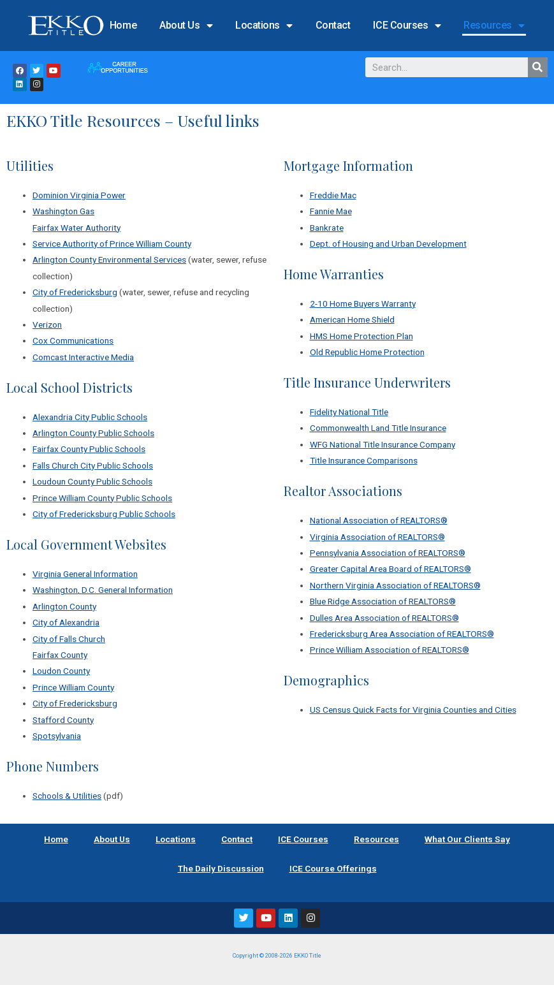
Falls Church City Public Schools (93, 465)
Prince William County (73, 687)
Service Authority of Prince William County (112, 243)
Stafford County (63, 720)
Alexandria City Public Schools (90, 417)
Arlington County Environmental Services (109, 259)
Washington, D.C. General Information (103, 590)
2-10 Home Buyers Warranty (363, 303)
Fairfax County (60, 655)
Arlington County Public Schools (93, 433)
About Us (185, 25)
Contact (333, 25)
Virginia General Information (85, 574)
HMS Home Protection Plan (361, 336)
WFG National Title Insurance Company (382, 444)
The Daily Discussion (221, 868)
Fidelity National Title (349, 412)
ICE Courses (407, 25)
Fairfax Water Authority (76, 228)
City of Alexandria (66, 622)
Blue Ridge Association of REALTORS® (383, 601)
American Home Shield (352, 319)
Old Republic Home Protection (367, 352)
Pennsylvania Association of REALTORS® (387, 553)
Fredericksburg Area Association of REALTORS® (402, 634)
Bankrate (327, 228)
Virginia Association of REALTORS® (377, 537)
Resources (494, 25)
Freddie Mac (333, 195)
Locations (264, 25)
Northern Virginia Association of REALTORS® (395, 585)
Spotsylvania (57, 736)
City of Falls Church (69, 639)
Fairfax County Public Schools (89, 449)
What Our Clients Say (467, 839)
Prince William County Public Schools (102, 498)
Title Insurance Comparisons (364, 460)
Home (123, 25)
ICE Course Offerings (333, 868)
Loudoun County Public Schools (92, 481)
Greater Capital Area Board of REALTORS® (390, 569)
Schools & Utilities (67, 796)
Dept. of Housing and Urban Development (388, 243)
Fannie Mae (331, 211)
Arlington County (64, 606)
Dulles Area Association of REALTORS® (384, 618)
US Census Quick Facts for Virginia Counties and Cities (413, 709)
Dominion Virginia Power (79, 195)
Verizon (47, 324)
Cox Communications (73, 340)
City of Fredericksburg (75, 292)
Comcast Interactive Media (83, 357)
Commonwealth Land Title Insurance (378, 428)
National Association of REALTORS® (379, 520)
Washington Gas (63, 211)
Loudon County (61, 671)
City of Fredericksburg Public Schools (104, 514)
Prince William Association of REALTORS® (389, 650)
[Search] (538, 67)
